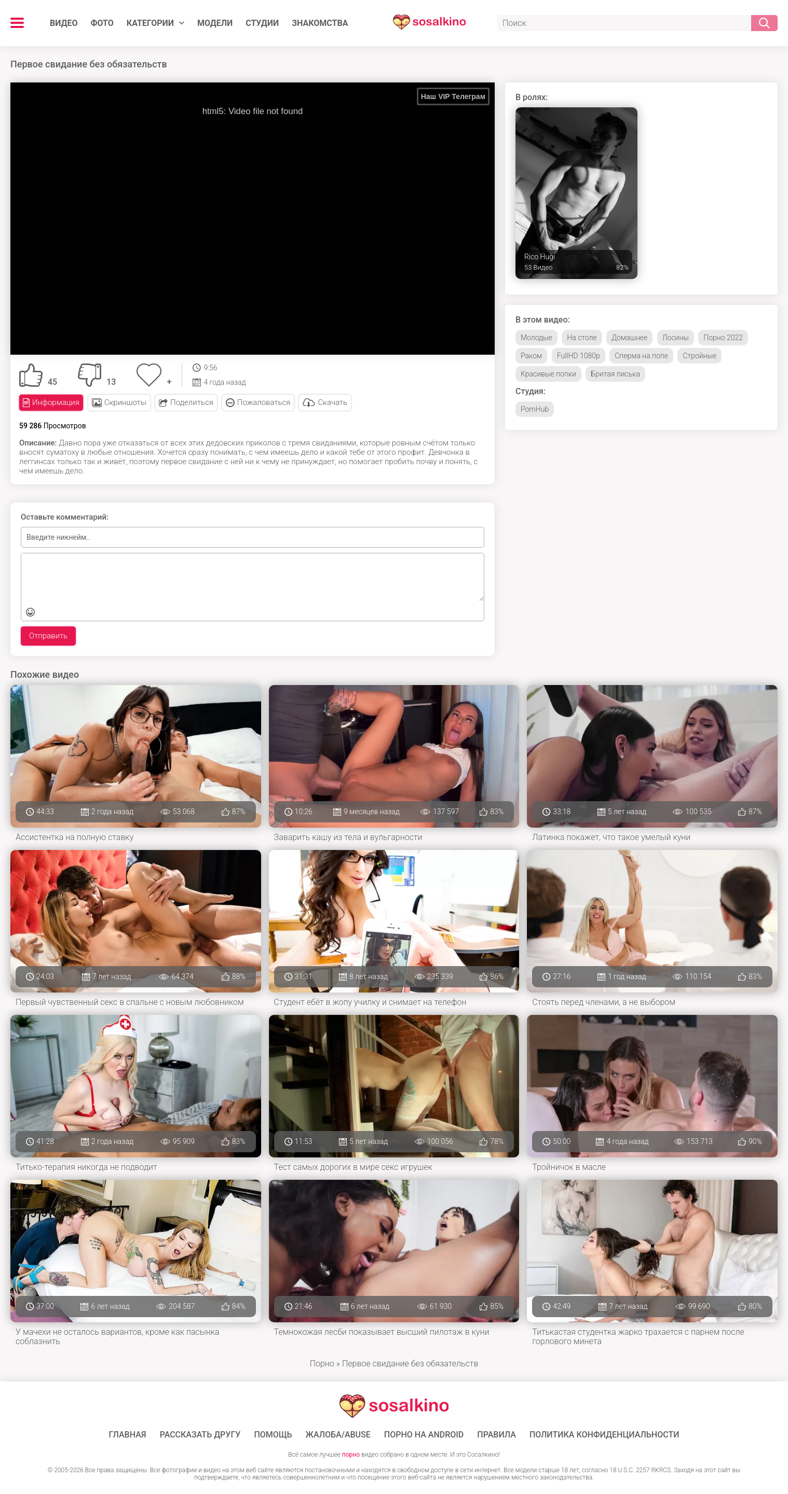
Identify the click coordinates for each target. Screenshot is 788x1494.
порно (351, 1454)
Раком (531, 356)
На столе (581, 337)
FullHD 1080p (578, 356)
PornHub (535, 409)
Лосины (675, 337)
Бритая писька (615, 374)
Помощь (273, 1435)
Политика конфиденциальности (604, 1435)
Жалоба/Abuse (338, 1435)
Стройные (699, 356)
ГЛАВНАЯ (127, 1435)
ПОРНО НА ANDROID (424, 1435)
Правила (496, 1435)
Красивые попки (548, 374)
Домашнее (629, 337)
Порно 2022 (723, 337)
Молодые (536, 337)
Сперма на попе (641, 356)
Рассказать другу (200, 1435)
